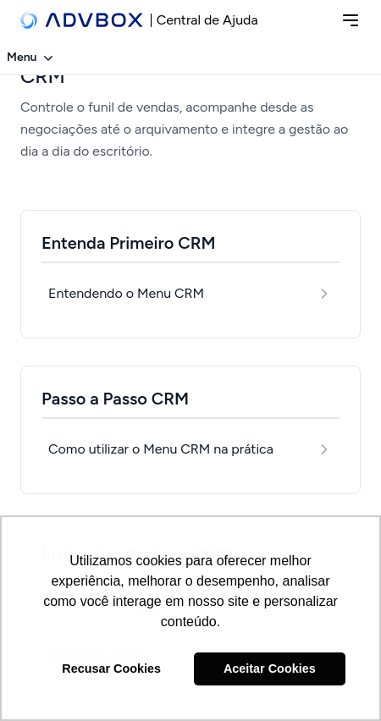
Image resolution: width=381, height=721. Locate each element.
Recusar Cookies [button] (111, 668)
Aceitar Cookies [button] (270, 668)
